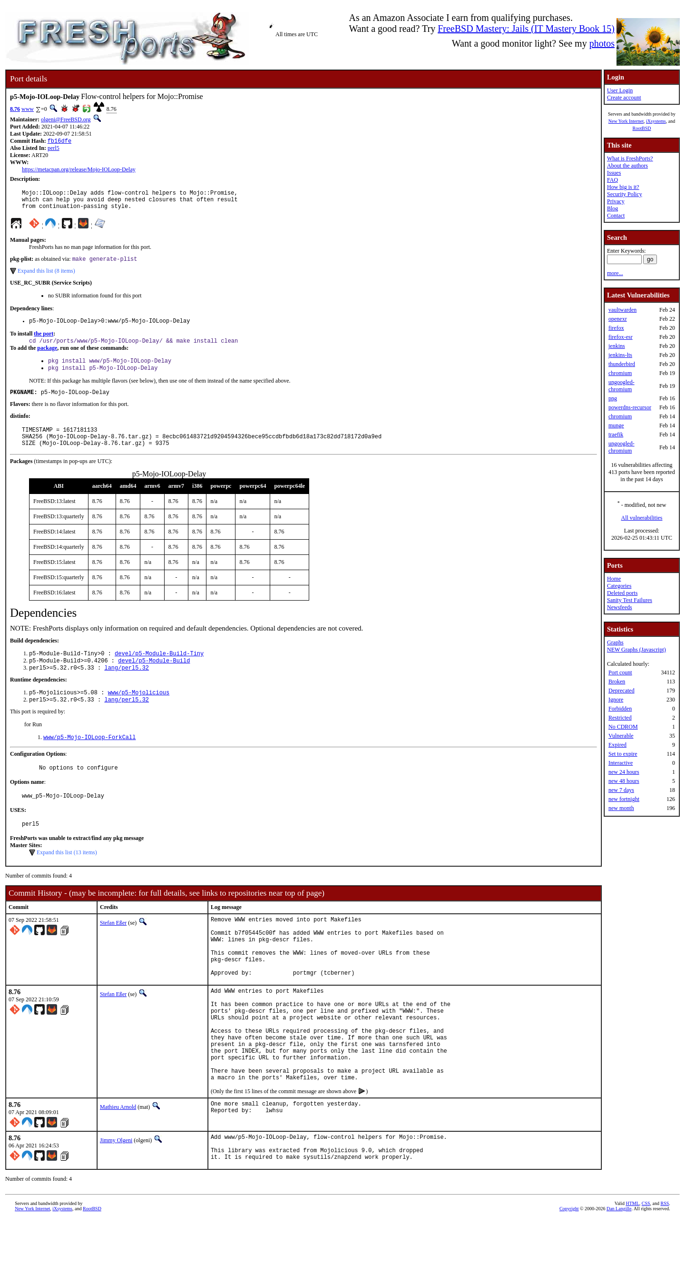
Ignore (615, 699)
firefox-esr (620, 337)
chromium (620, 373)
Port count (620, 672)
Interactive (620, 763)
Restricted (620, 717)
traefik (615, 434)
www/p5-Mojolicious (139, 712)
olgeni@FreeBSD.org (66, 119)
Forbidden (620, 708)
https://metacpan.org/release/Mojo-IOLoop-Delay (79, 170)
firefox (616, 328)
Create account (624, 97)
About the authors (627, 165)
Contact (616, 215)
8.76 (15, 109)
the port (43, 341)
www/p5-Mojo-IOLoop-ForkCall (89, 759)
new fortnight (623, 799)
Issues (614, 172)
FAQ (612, 180)
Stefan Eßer (113, 949)
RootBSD (642, 128)
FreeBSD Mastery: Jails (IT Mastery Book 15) (526, 28)
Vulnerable (621, 735)
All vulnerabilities (642, 517)
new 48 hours (623, 781)
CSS (646, 1268)
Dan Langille (619, 1273)
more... (615, 273)
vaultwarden (622, 309)
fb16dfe (59, 142)
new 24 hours (623, 772)
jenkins (616, 346)
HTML (632, 1268)
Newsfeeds (619, 607)
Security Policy (624, 194)
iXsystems (656, 121)
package (47, 356)
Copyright (569, 1273)
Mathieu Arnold (118, 1166)
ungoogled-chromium (621, 386)
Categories (619, 586)
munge (616, 425)
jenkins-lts (620, 355)
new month (621, 808)
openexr (617, 319)
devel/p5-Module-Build (154, 678)
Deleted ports (622, 593)
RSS (665, 1268)
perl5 (53, 149)
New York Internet (626, 121)
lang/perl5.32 (126, 686)
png (612, 398)
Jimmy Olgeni (116, 1199)
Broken (616, 681)
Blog (612, 208)
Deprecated (621, 690)
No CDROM (623, 726)
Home (614, 578)
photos (602, 43)
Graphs (615, 642)
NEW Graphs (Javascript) (636, 649)
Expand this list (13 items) (67, 878)
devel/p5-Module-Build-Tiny (159, 670)
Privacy (616, 201)
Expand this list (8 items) (46, 277)
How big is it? (623, 187)
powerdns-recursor (629, 407)
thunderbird (621, 364)
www (27, 109)
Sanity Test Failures (629, 600)
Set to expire (622, 754)
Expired (617, 744)
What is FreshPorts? (630, 158)
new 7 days (621, 790)
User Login (620, 90)
